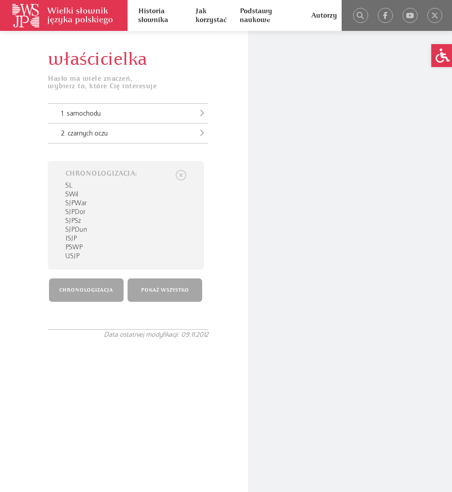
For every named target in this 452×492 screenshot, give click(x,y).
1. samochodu (134, 113)
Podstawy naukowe (256, 15)
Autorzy (324, 15)
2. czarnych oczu (134, 133)
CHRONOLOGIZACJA (86, 290)
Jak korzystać (211, 15)
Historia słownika (153, 15)
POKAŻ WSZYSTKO (165, 290)
